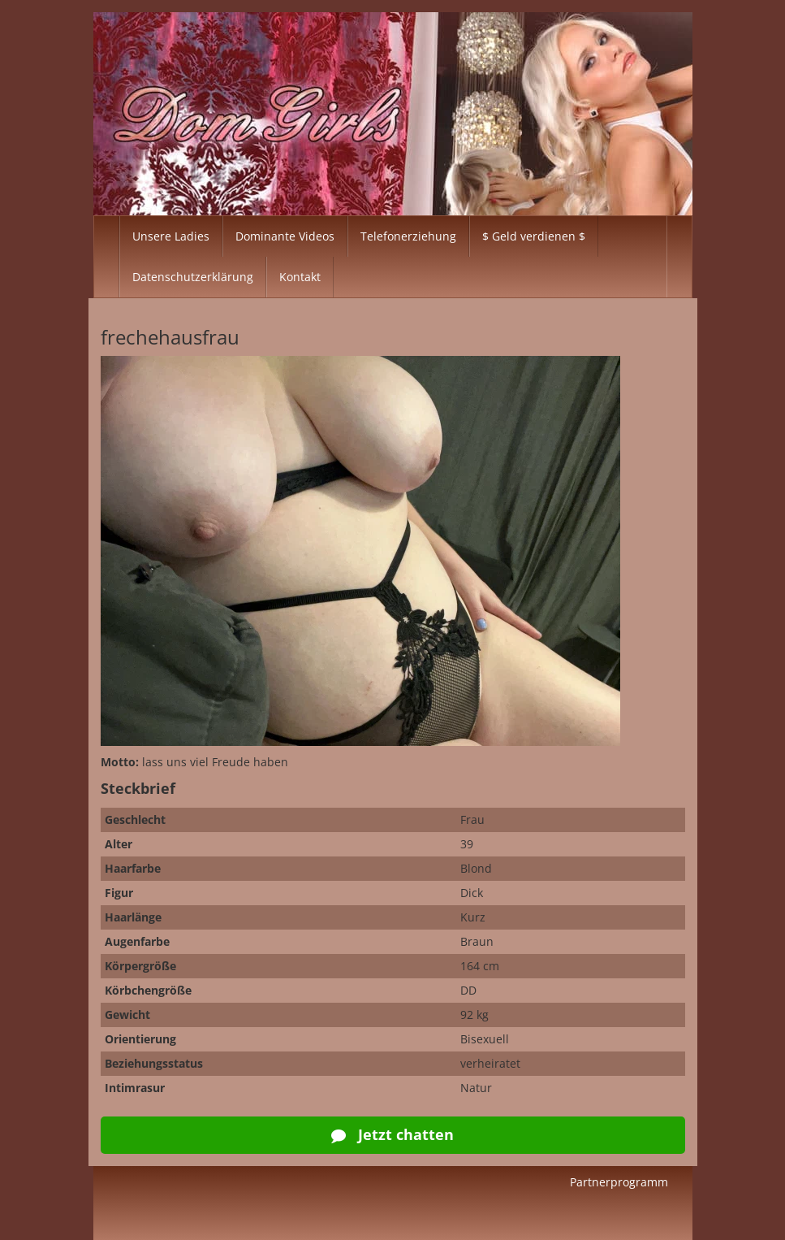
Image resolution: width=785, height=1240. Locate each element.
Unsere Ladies (170, 236)
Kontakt (300, 276)
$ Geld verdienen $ (533, 236)
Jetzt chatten (392, 1134)
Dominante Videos (284, 236)
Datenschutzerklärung (192, 276)
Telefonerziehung (408, 236)
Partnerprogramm (619, 1182)
